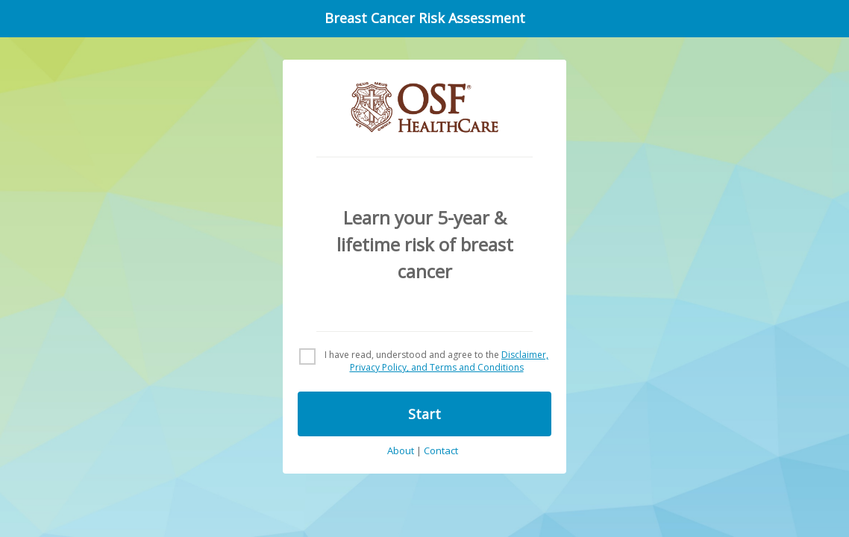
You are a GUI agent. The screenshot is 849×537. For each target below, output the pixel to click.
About (400, 451)
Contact (441, 451)
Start (424, 414)
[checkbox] (424, 361)
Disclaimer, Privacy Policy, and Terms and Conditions (449, 361)
